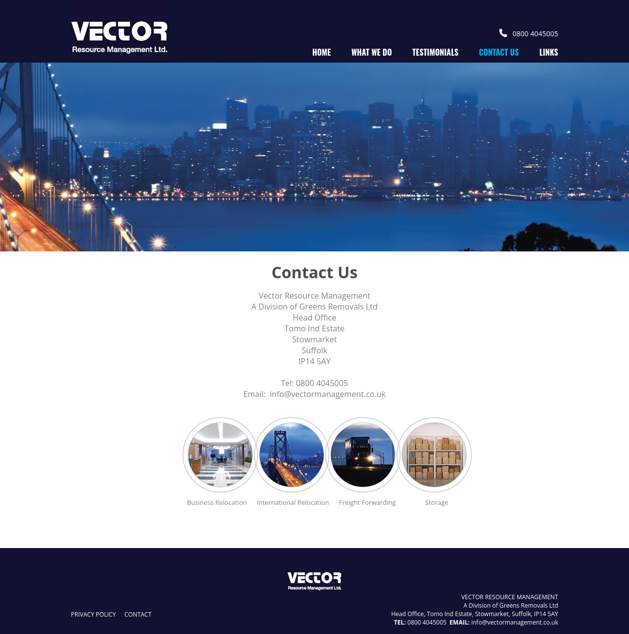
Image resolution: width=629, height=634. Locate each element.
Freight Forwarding (367, 502)
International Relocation (293, 502)
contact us (499, 52)
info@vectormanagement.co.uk (328, 394)
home (321, 52)
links (548, 52)
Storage (436, 502)
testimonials (435, 52)
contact (137, 614)
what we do (372, 52)
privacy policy (93, 614)
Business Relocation (217, 502)
